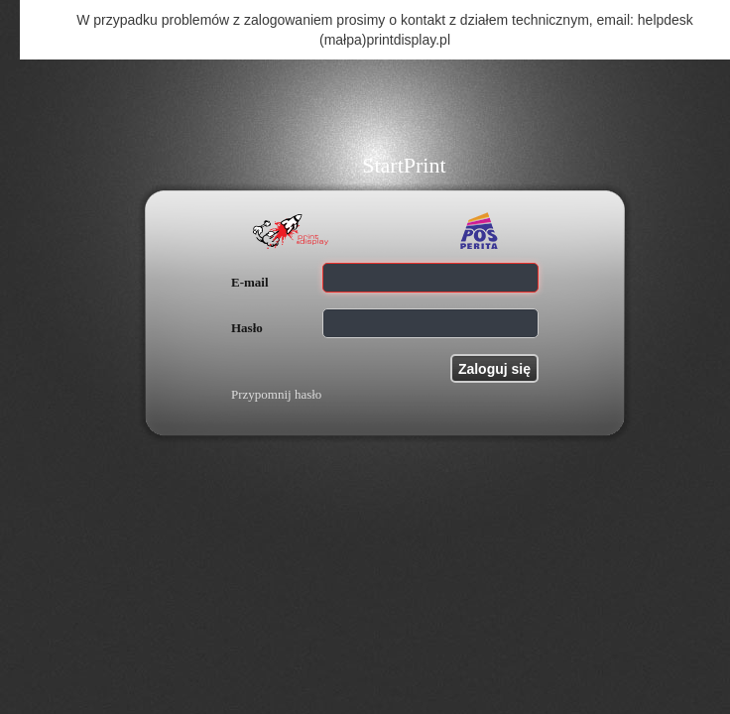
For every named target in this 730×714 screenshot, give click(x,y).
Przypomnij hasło (276, 394)
